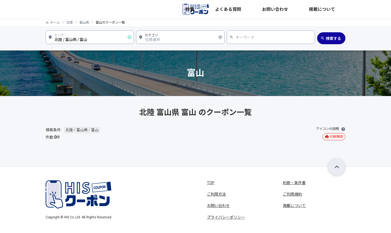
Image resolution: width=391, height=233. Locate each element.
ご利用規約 (292, 194)
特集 (253, 9)
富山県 (84, 22)
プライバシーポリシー (226, 217)
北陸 (69, 22)
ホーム (55, 22)
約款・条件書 (294, 183)
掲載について (334, 9)
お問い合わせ (304, 9)
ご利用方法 (216, 194)
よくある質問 (275, 9)
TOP (211, 183)
